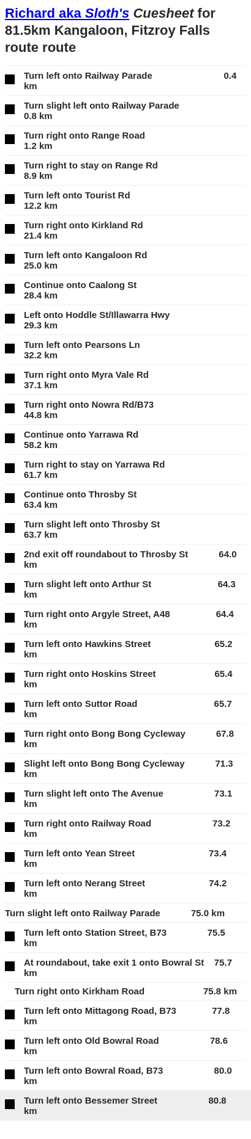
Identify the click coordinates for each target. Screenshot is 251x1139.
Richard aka (67, 13)
